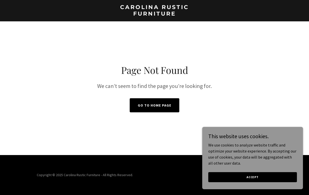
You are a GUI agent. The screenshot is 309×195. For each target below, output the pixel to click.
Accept (253, 177)
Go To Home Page (154, 105)
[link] (154, 14)
